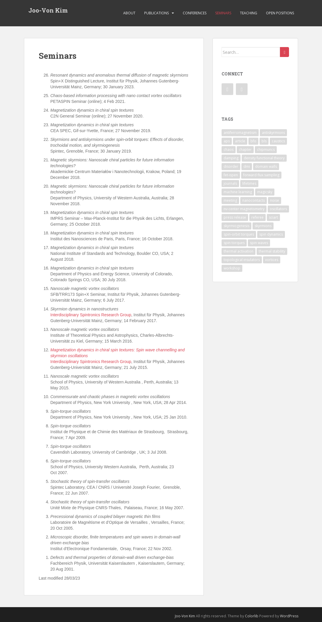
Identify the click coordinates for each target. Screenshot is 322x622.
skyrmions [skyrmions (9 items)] (263, 225)
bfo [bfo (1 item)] (253, 141)
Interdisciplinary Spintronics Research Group (91, 314)
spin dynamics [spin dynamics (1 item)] (271, 234)
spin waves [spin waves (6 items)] (259, 242)
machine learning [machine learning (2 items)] (238, 191)
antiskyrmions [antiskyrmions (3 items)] (273, 132)
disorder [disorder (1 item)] (231, 166)
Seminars (223, 13)
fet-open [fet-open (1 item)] (231, 174)
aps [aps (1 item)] (227, 141)
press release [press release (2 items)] (235, 217)
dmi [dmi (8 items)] (246, 166)
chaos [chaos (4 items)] (229, 149)
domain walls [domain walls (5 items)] (266, 166)
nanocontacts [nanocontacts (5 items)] (253, 200)
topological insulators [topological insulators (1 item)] (242, 259)
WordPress (289, 616)
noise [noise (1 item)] (274, 200)
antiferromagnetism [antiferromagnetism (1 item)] (240, 132)
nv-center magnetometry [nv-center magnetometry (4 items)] (244, 208)
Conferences (194, 13)
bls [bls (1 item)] (264, 141)
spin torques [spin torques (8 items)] (234, 242)
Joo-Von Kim (48, 10)
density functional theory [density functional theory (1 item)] (264, 158)
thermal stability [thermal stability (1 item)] (272, 251)
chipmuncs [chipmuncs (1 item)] (266, 149)
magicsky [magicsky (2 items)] (264, 191)
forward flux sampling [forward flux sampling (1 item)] (261, 174)
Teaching (248, 13)
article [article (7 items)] (240, 141)
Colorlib (251, 616)
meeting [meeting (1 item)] (230, 200)
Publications (156, 13)
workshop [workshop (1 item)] (232, 268)
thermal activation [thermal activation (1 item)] (238, 251)
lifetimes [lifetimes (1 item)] (249, 183)
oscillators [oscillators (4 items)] (278, 208)
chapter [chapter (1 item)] (245, 149)
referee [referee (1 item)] (257, 217)
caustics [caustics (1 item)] (278, 141)
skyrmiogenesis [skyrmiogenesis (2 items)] (236, 225)
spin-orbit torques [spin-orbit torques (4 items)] (239, 234)
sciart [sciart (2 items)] (273, 217)
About (129, 13)
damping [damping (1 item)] (231, 158)
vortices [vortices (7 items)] (271, 259)
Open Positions (280, 13)
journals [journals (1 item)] (230, 183)
